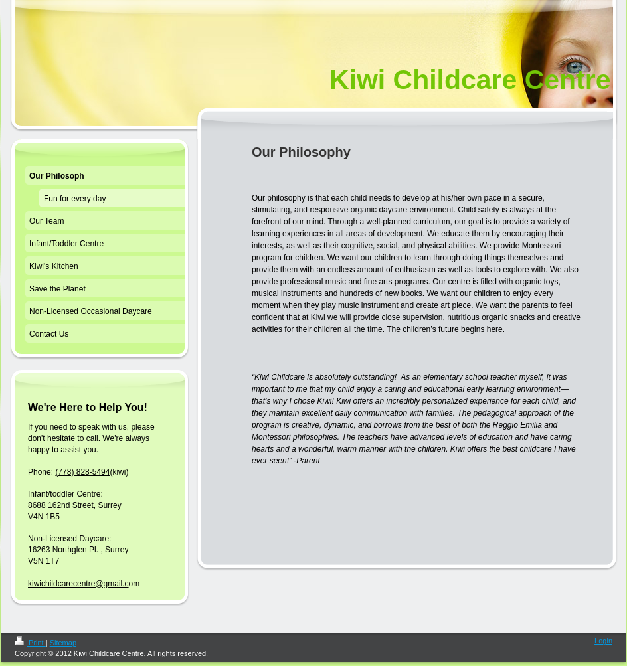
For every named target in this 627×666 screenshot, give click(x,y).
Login (603, 641)
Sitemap (63, 643)
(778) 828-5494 (82, 472)
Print (30, 643)
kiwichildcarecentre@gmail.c (78, 583)
